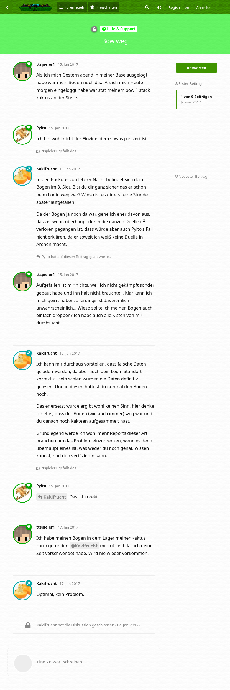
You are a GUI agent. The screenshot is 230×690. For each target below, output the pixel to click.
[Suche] (146, 7)
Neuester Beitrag (191, 176)
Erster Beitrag (188, 83)
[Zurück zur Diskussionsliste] (7, 7)
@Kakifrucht (84, 546)
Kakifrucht (55, 497)
